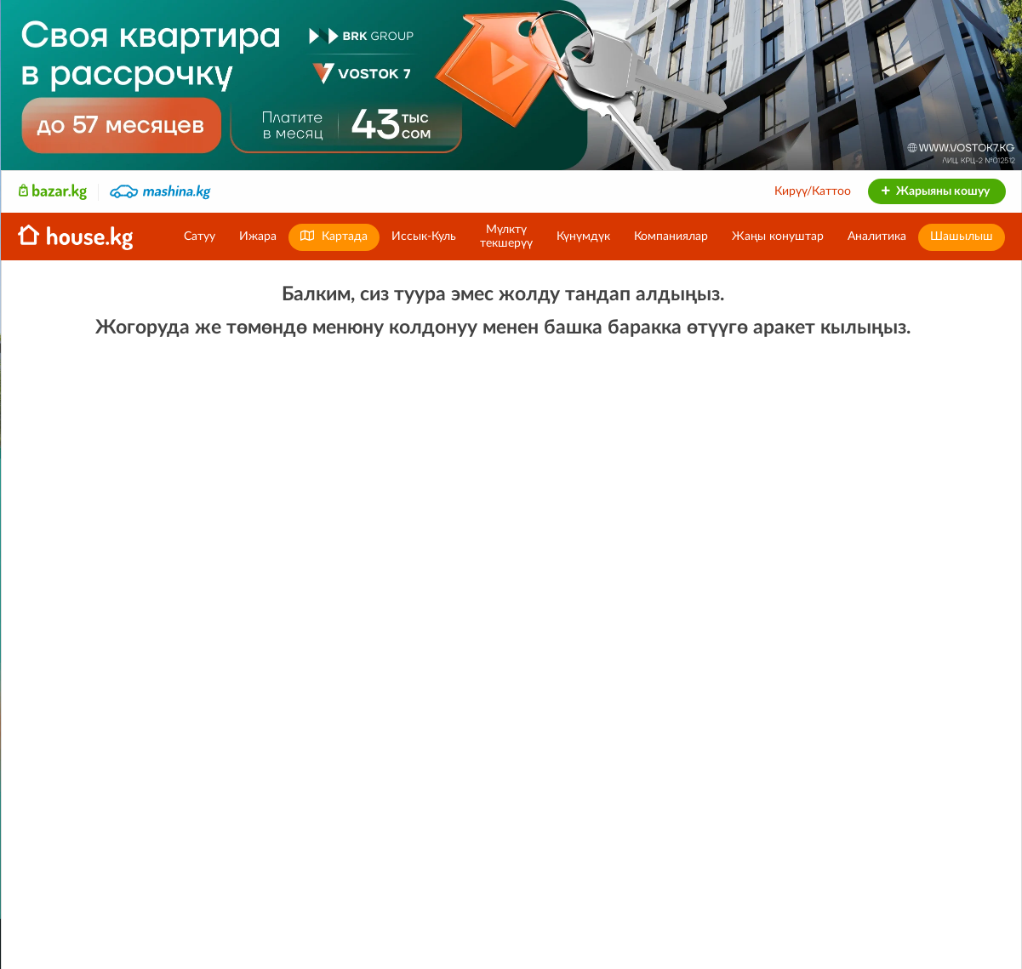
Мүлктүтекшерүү (506, 236)
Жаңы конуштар (778, 236)
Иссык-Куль (423, 236)
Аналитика (877, 236)
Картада (334, 236)
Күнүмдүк (583, 236)
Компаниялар (671, 236)
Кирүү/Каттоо (812, 191)
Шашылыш (961, 236)
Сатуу (199, 236)
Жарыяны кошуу (935, 191)
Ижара (258, 236)
